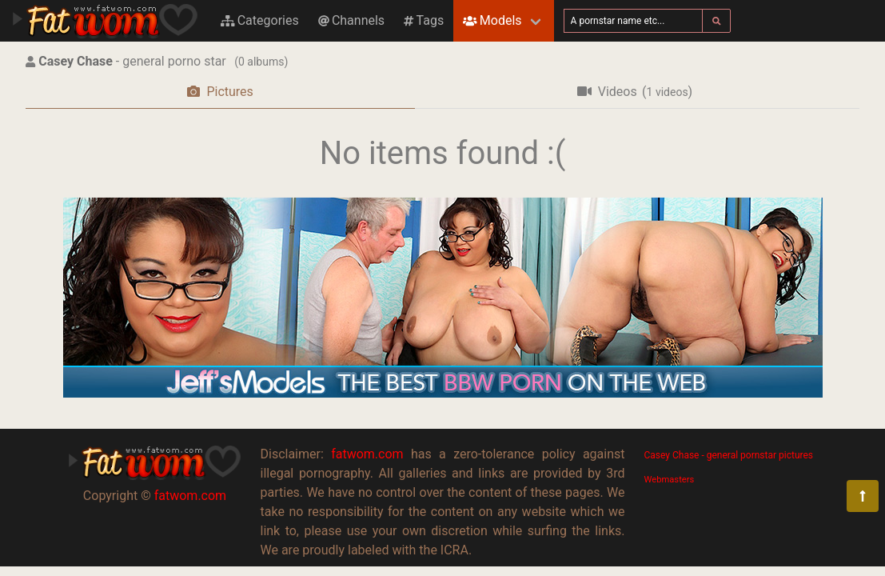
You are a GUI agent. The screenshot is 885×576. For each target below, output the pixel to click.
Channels (351, 20)
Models (492, 20)
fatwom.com (190, 495)
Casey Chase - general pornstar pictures (729, 455)
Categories (260, 20)
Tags (424, 20)
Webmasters (669, 479)
